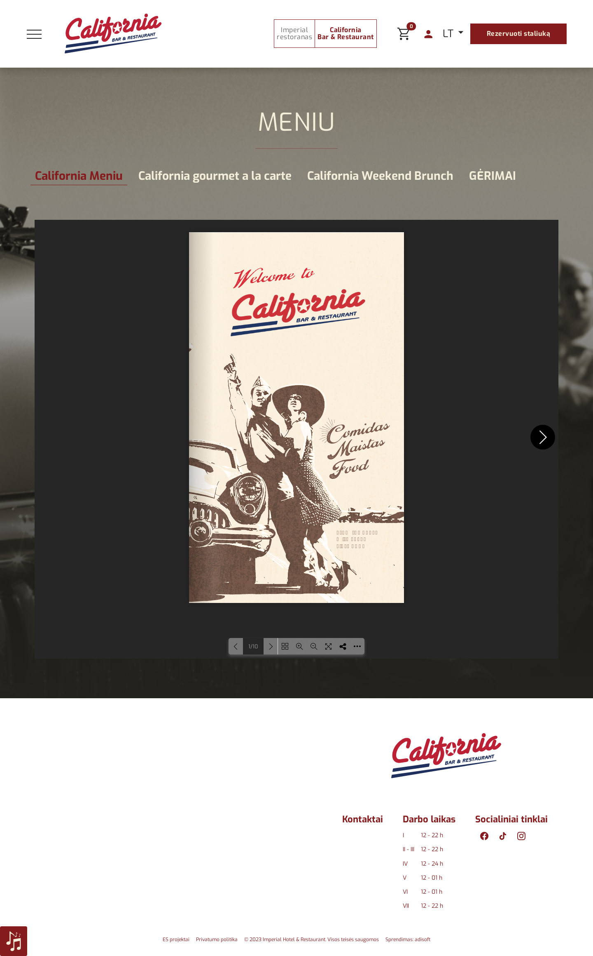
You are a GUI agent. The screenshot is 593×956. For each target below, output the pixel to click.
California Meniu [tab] (79, 176)
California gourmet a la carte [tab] (215, 176)
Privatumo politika (217, 939)
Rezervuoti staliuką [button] (518, 33)
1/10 (253, 646)
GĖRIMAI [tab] (492, 176)
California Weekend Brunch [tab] (380, 176)
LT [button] (449, 33)
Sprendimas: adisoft (407, 939)
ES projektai (176, 939)
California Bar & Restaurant (346, 34)
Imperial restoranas (294, 34)
